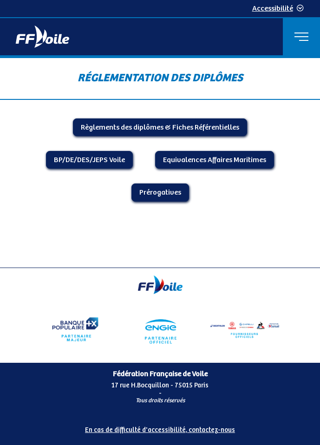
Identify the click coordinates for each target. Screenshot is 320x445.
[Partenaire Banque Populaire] (75, 329)
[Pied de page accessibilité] (160, 428)
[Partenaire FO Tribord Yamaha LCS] (244, 329)
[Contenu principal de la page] (160, 162)
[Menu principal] (301, 36)
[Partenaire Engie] (159, 329)
